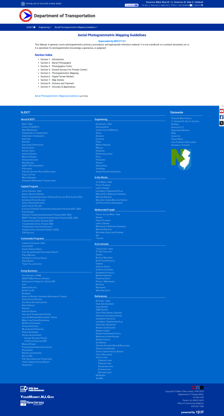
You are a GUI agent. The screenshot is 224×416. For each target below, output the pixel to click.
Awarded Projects (29, 287)
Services (154, 5)
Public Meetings (28, 255)
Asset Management (29, 130)
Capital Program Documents (33, 203)
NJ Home (175, 124)
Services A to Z (177, 127)
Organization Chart (30, 160)
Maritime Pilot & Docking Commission (111, 194)
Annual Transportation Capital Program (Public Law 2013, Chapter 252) (52, 197)
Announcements (102, 127)
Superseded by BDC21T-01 (112, 41)
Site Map (99, 378)
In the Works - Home (104, 182)
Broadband (26, 293)
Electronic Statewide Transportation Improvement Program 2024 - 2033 (51, 209)
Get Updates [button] (185, 5)
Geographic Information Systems (109, 316)
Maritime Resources (104, 197)
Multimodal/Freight (105, 209)
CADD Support (102, 310)
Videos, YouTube (28, 174)
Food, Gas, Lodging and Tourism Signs (37, 359)
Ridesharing (101, 287)
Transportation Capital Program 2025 (37, 221)
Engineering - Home (104, 124)
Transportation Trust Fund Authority (37, 227)
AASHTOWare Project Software (35, 278)
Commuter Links (104, 363)
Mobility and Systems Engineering (35, 320)
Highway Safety (28, 151)
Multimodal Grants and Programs (109, 232)
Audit (24, 284)
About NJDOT (28, 119)
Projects (99, 163)
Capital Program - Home (31, 191)
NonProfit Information (31, 323)
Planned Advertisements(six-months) (37, 347)
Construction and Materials (107, 130)
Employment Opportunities (32, 145)
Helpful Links (101, 357)
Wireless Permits (29, 344)
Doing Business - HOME (31, 275)
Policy (98, 157)
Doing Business (29, 270)
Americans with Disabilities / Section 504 (38, 281)
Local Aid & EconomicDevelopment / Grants (39, 317)
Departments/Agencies (180, 130)
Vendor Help (27, 365)
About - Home (27, 124)
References (101, 296)
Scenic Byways (28, 261)
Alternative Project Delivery (34, 200)
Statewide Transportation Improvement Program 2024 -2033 (46, 215)
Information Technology (105, 319)
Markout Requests (103, 145)
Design (98, 133)
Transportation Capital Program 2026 (37, 224)
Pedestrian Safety (103, 278)
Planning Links (104, 369)
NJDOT (31, 27)
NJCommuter (102, 244)
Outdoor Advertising (30, 326)
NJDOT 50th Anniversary (33, 165)
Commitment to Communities (33, 136)
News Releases (28, 163)
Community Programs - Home (33, 243)
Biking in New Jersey (104, 258)
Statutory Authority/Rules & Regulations (39, 171)
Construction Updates (104, 269)
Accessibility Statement (180, 145)
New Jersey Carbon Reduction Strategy (112, 200)
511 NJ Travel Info (104, 252)
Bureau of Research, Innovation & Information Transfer (44, 296)
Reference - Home (103, 301)
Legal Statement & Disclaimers (183, 142)
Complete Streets (103, 266)
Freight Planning (103, 185)
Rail (97, 235)
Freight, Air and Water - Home (108, 214)
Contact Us (175, 136)
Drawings (100, 136)
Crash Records (102, 307)
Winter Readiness (29, 177)
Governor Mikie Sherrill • (158, 2)
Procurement (27, 350)
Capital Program (29, 186)
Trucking (100, 238)
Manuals (99, 148)
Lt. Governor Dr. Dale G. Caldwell (187, 2)
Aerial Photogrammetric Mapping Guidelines (57, 96)
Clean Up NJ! (27, 246)
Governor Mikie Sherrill (181, 118)
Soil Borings (101, 342)
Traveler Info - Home (104, 249)
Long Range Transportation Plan (109, 191)
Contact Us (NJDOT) (30, 127)
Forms (98, 142)
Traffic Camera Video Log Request (35, 362)
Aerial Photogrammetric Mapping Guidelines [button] (75, 27)
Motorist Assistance (104, 275)
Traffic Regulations (104, 354)
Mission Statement (29, 157)
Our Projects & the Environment (109, 203)
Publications (27, 168)
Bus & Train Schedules (105, 261)
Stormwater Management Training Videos (39, 180)
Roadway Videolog (103, 339)
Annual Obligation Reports (33, 194)
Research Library (103, 331)
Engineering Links (105, 366)
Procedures (100, 160)
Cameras (99, 263)
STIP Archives (28, 233)
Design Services (28, 305)
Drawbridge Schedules (105, 272)
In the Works (101, 177)
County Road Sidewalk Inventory (109, 313)
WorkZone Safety (103, 290)
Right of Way (27, 356)
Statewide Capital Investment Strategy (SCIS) (40, 230)
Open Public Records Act (106, 325)
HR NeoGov (100, 375)
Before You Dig (28, 290)
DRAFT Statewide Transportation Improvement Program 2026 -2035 (50, 218)
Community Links (105, 360)
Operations (100, 151)
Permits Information (30, 332)
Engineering (101, 119)
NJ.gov (145, 5)
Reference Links (104, 372)
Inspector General (29, 154)
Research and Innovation (32, 353)
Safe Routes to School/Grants (34, 258)
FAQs (173, 5)
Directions (26, 139)
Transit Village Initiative (32, 264)
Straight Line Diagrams (105, 348)
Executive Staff (28, 148)
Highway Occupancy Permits (35, 338)
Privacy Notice (177, 139)
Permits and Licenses (104, 154)
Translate (132, 5)
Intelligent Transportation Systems (36, 314)
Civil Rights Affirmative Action (34, 302)
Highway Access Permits (31, 335)
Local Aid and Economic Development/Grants (40, 252)
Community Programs (32, 238)
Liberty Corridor (102, 188)
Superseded (100, 168)
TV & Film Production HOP (35, 341)
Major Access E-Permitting (33, 329)
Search (198, 5)
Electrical (100, 139)
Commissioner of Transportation (35, 133)
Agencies (165, 5)
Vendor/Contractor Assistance (108, 171)
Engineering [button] (44, 27)
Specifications (101, 165)
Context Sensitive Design (32, 249)
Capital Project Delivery (32, 206)
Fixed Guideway (28, 212)
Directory (26, 142)
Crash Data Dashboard (105, 304)
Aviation (99, 217)
